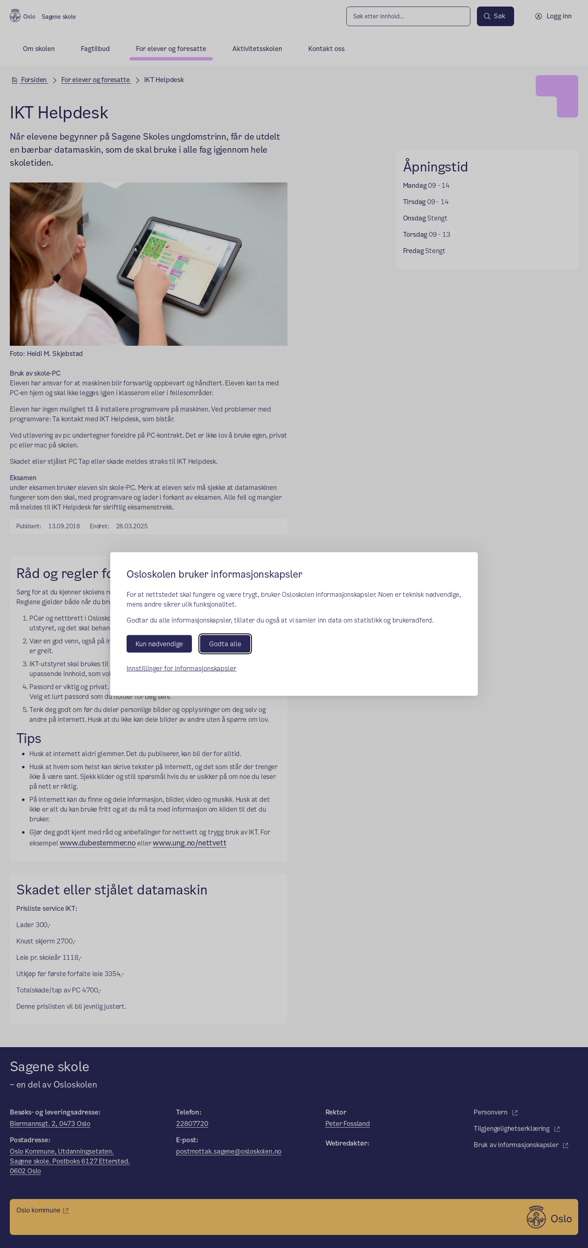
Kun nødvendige (159, 644)
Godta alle (225, 644)
